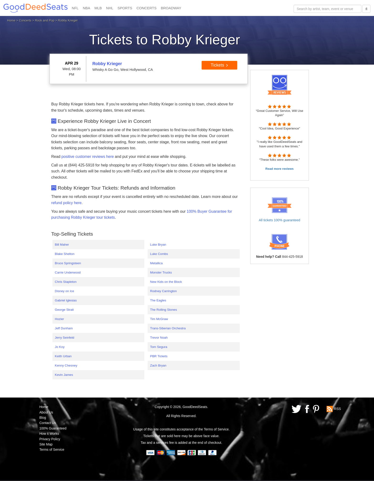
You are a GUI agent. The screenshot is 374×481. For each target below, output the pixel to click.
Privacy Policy (49, 439)
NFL (75, 8)
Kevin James (64, 375)
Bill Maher (62, 244)
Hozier (59, 319)
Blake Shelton (64, 254)
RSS (337, 409)
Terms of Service (51, 449)
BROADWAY (171, 8)
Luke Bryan (158, 244)
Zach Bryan (158, 365)
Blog (42, 417)
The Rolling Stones (163, 309)
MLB (98, 8)
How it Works (49, 433)
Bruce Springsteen (68, 263)
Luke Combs (159, 254)
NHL (109, 8)
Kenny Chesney (66, 365)
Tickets (219, 65)
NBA (86, 8)
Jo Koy (60, 347)
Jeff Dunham (64, 328)
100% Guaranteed (53, 428)
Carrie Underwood (68, 272)
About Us (46, 412)
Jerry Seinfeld (64, 337)
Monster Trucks (161, 272)
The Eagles (158, 300)
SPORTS (125, 8)
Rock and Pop (44, 20)
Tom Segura (158, 347)
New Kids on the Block (166, 282)
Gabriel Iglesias (66, 300)
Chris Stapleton (66, 282)
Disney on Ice (64, 291)
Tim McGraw (159, 319)
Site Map (45, 444)
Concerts (25, 20)
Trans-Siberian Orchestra (168, 328)
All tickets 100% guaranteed (279, 220)
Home (11, 20)
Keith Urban (63, 356)
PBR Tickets (158, 356)
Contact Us (47, 423)
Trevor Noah (159, 337)
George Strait (64, 309)
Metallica (156, 263)
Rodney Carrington (163, 291)
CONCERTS (146, 8)
